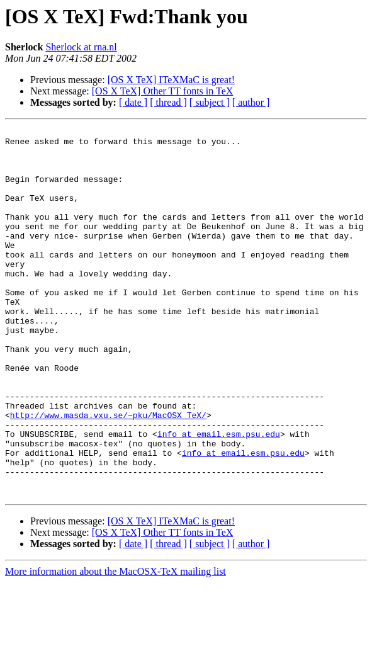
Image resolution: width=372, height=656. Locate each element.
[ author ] (251, 102)
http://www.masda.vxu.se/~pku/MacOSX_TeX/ (108, 473)
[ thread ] (168, 102)
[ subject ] (209, 102)
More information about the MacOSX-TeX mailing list (115, 645)
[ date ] (133, 102)
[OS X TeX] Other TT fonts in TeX (163, 91)
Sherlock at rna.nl (80, 47)
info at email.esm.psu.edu (218, 496)
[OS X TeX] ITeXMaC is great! (171, 79)
